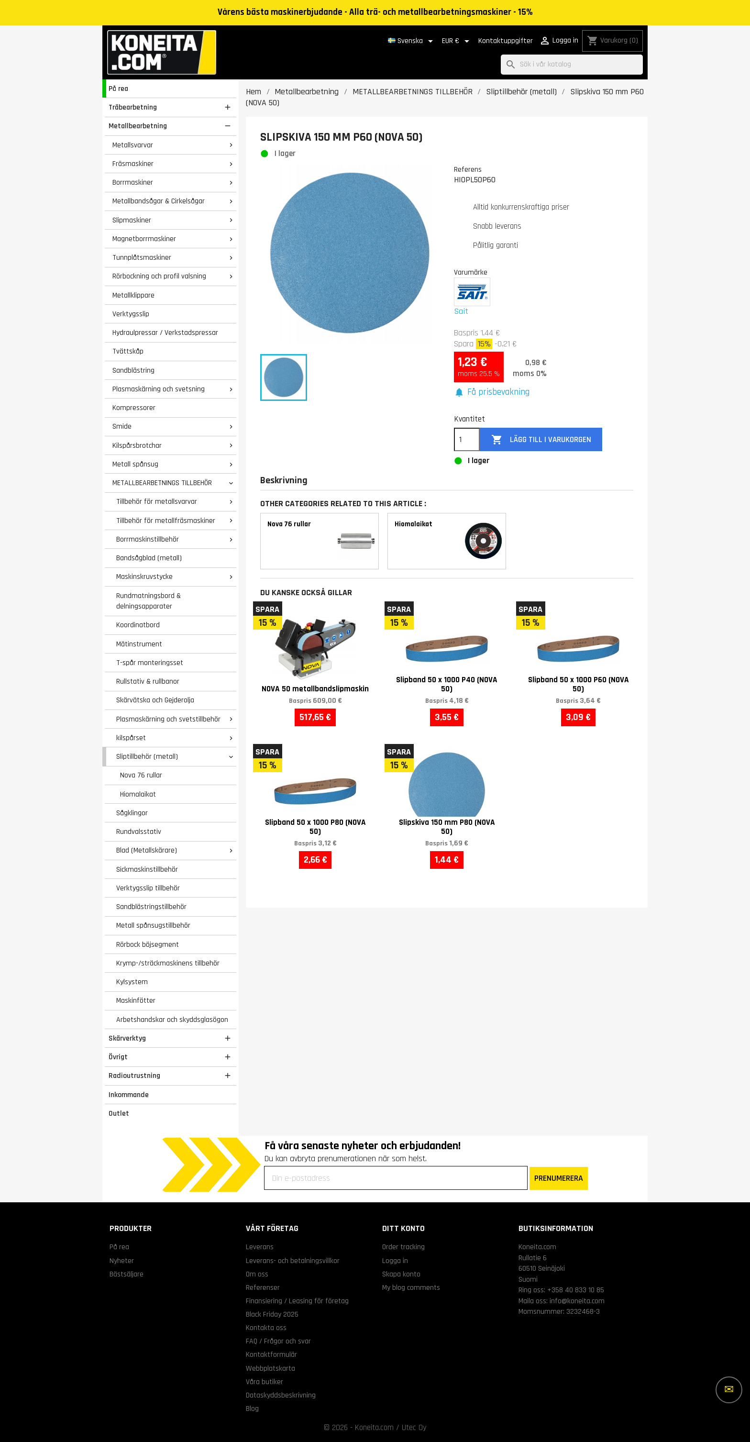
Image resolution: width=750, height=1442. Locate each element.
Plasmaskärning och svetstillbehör (168, 719)
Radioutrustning (134, 1075)
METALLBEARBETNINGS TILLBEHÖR (162, 483)
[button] (491, 392)
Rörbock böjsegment (147, 944)
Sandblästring (133, 370)
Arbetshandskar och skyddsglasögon (172, 1019)
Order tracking (403, 1247)
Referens (468, 169)
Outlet (119, 1113)
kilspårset (131, 738)
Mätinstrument (139, 644)
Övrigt (118, 1057)
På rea (118, 88)
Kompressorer (133, 407)
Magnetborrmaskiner (144, 239)
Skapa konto (401, 1274)
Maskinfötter (135, 1000)
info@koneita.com (577, 1301)
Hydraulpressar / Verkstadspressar (165, 332)
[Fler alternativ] (729, 1389)
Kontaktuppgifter (505, 41)
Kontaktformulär (271, 1354)
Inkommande (129, 1094)
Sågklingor (132, 813)
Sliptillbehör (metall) (147, 756)
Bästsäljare (126, 1274)
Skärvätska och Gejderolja (155, 700)
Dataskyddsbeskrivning (281, 1395)
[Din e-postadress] (396, 1178)
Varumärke (470, 272)
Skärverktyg (127, 1038)
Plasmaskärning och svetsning (158, 389)
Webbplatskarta (270, 1368)
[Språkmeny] (412, 41)
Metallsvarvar (132, 145)
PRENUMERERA (558, 1178)
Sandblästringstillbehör (151, 906)
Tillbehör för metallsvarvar (156, 501)
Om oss (257, 1274)
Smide (122, 426)
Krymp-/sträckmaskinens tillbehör (168, 963)
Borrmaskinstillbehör (147, 539)
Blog (252, 1408)
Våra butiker (264, 1382)
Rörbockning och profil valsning (159, 276)
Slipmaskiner (131, 220)
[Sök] (572, 65)
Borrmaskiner (132, 182)
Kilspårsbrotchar (137, 445)
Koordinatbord (138, 625)
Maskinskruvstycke (144, 576)
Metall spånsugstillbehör (153, 925)
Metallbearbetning (138, 126)
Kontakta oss (266, 1327)
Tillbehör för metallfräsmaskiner (165, 520)
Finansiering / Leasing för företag (297, 1301)
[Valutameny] (457, 41)
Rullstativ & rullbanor (147, 681)
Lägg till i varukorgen (541, 440)
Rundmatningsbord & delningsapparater (148, 601)
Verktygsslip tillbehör (148, 888)
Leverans (260, 1247)
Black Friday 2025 (272, 1314)
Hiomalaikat (138, 794)
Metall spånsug (135, 464)
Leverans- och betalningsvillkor (293, 1260)
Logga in (395, 1260)
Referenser (263, 1287)
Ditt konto (403, 1228)
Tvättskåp (127, 351)
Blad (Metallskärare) (146, 850)
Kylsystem (132, 982)
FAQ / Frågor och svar (278, 1341)
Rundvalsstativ (138, 831)
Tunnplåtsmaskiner (141, 257)
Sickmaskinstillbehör (147, 869)
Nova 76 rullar (141, 775)
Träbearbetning (133, 107)
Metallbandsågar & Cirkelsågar (158, 201)
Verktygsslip (130, 314)
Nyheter (122, 1260)
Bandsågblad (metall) (149, 558)
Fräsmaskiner (133, 163)
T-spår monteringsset (149, 662)
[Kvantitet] (467, 440)
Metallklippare (133, 295)
